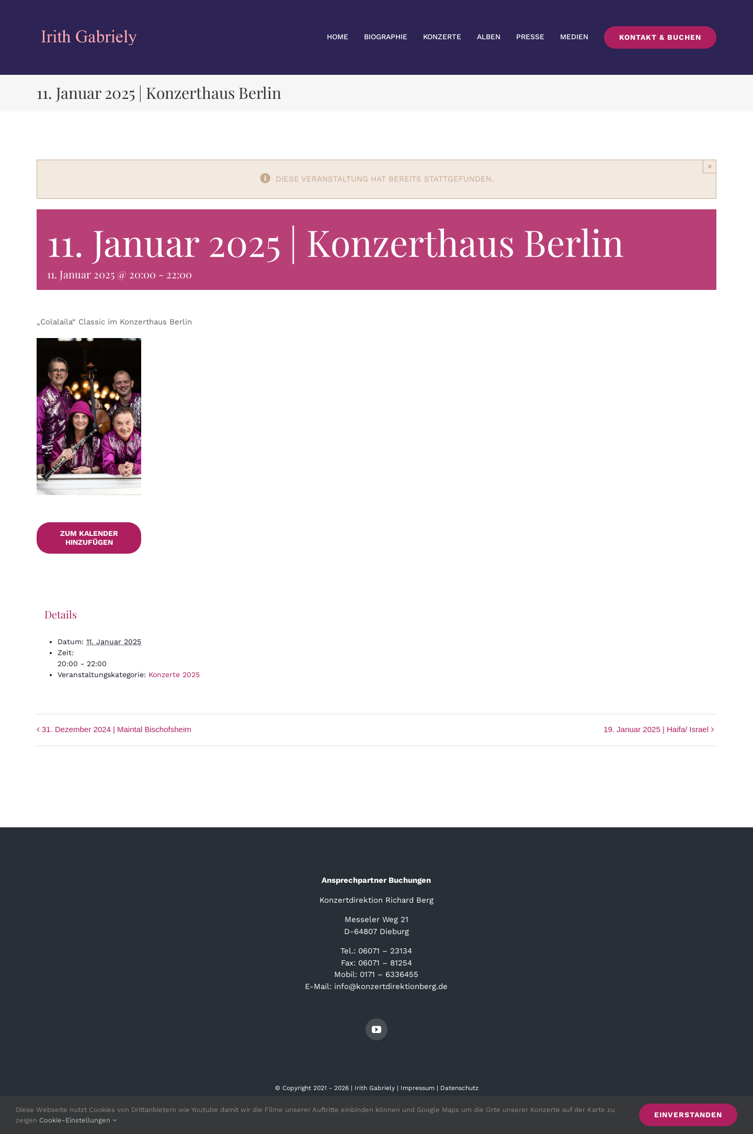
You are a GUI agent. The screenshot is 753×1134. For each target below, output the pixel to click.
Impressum (418, 1088)
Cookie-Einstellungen (78, 1120)
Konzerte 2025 (174, 674)
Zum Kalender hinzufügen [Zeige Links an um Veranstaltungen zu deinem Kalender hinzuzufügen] (89, 537)
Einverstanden (688, 1114)
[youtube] (376, 1029)
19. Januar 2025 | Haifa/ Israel (656, 729)
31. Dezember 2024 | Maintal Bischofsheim (116, 729)
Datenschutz (459, 1088)
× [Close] (710, 166)
